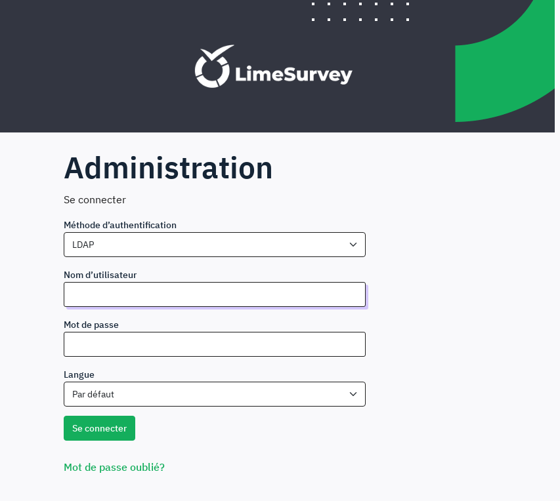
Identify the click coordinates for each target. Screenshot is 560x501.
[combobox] (215, 244)
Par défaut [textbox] (93, 394)
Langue (79, 374)
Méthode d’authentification (120, 225)
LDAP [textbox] (83, 244)
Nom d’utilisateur (100, 275)
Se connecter (99, 428)
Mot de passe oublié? (114, 466)
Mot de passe (91, 325)
